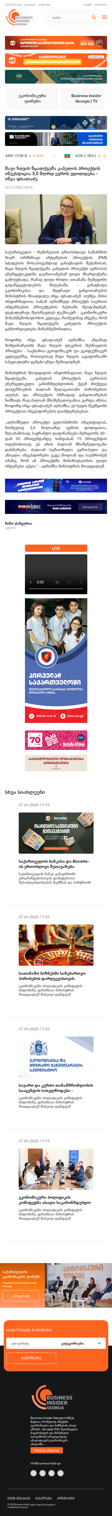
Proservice (23, 1507)
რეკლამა (30, 4)
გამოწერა (31, 1358)
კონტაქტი (44, 4)
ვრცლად (21, 1296)
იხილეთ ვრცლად (46, 1450)
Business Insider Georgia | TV (86, 98)
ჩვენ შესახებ (13, 4)
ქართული (101, 4)
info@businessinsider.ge (45, 1463)
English (88, 4)
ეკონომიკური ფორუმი (32, 98)
